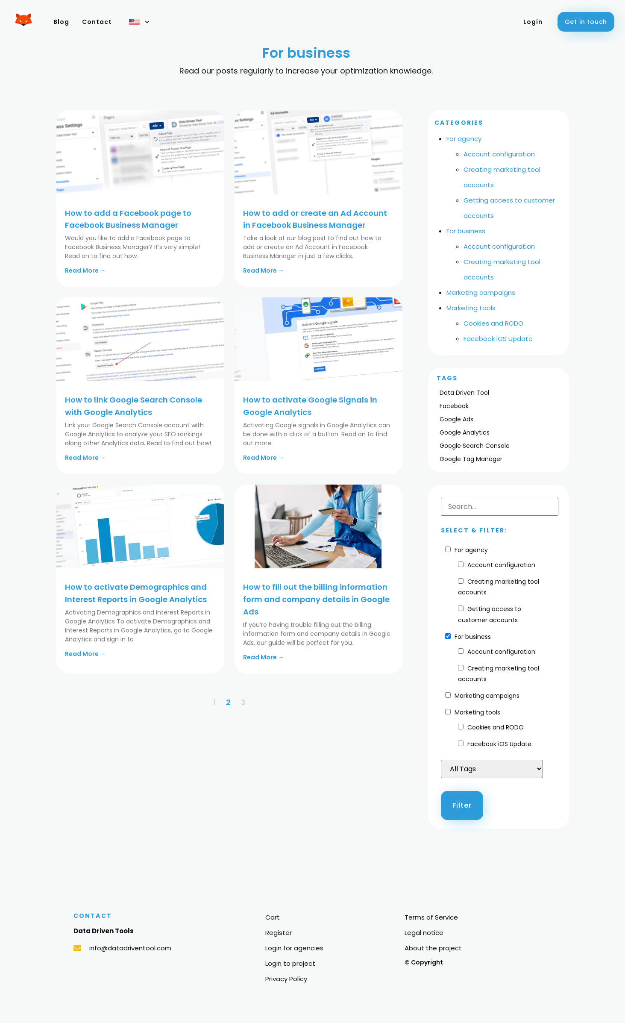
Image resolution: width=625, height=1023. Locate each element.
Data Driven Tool (464, 392)
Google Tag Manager (471, 459)
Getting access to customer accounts (489, 614)
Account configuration (499, 154)
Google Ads (456, 419)
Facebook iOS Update (498, 338)
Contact (97, 22)
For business (465, 230)
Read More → (85, 270)
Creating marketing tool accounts (498, 587)
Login (533, 22)
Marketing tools (471, 307)
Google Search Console (475, 445)
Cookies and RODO (493, 323)
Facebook (454, 406)
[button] (586, 22)
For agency (463, 138)
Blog (61, 22)
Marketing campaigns (480, 292)
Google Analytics (465, 432)
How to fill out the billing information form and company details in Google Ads (316, 599)
